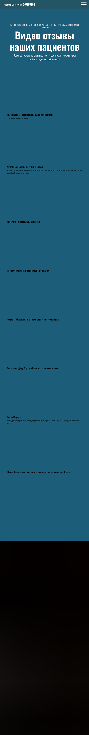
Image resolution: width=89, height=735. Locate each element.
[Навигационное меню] (83, 4)
